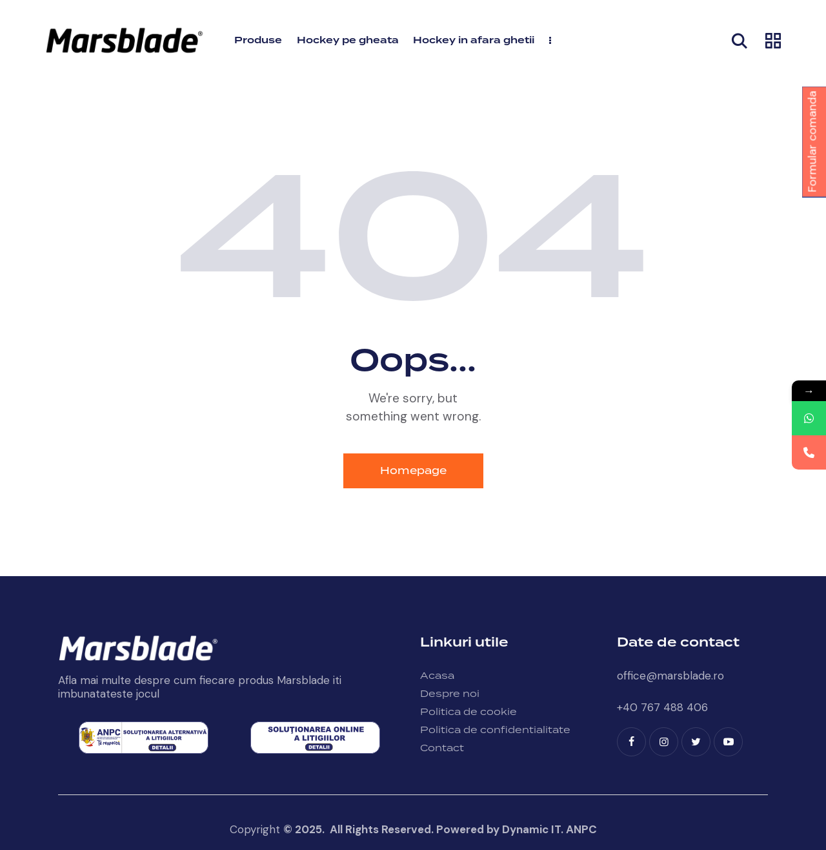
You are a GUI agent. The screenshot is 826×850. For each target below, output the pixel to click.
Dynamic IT (531, 829)
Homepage (413, 470)
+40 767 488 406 (662, 707)
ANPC (581, 829)
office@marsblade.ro (670, 676)
